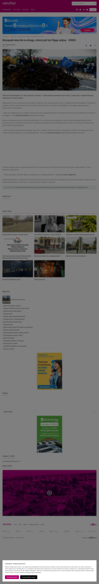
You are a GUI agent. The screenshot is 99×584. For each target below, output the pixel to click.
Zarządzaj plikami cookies (28, 577)
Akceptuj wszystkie (12, 577)
